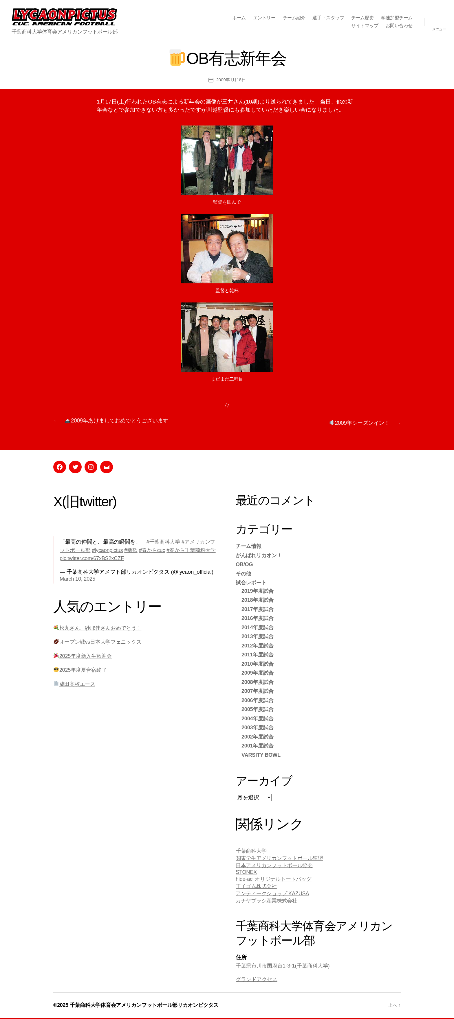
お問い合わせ (399, 25)
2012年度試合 (258, 645)
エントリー (264, 17)
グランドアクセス (258, 980)
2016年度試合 (258, 617)
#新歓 (140, 549)
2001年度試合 (258, 745)
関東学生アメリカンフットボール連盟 (282, 857)
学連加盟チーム (397, 17)
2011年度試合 (258, 654)
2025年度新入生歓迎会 (84, 655)
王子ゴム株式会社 (257, 886)
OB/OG (245, 563)
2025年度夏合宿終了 (81, 669)
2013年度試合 (258, 635)
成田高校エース (75, 683)
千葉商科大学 (252, 850)
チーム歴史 (362, 17)
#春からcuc (162, 549)
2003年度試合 (258, 726)
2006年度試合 (258, 699)
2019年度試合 (258, 590)
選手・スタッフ (328, 17)
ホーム (239, 17)
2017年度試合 (258, 608)
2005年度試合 (258, 708)
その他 (244, 573)
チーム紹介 (294, 17)
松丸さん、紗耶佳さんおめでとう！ (100, 627)
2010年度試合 (258, 663)
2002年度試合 (258, 736)
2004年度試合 (258, 718)
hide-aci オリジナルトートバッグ (275, 879)
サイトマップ (364, 25)
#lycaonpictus (115, 549)
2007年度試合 (258, 690)
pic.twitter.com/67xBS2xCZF (105, 557)
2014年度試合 (258, 626)
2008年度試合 (258, 681)
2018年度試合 (258, 599)
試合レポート (252, 582)
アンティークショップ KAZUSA (274, 894)
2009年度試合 (258, 672)
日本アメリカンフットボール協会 (276, 865)
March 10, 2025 (78, 578)
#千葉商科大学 (164, 541)
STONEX (247, 872)
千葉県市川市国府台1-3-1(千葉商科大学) (285, 967)
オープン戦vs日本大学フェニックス (100, 641)
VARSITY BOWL (261, 754)
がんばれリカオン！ (260, 554)
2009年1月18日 (231, 79)
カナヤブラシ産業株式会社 (268, 901)
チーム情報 (249, 545)
